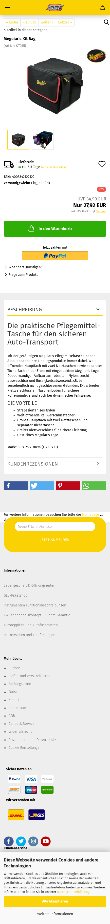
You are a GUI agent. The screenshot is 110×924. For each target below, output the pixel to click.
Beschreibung (24, 310)
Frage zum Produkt (23, 275)
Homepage (90, 515)
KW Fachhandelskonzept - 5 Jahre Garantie (37, 615)
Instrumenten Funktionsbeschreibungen (35, 605)
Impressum (17, 708)
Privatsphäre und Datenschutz (32, 740)
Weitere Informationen (55, 914)
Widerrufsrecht (20, 732)
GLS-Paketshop (15, 595)
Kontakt (15, 700)
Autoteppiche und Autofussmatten (31, 625)
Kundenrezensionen (32, 464)
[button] (16, 485)
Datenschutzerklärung (73, 892)
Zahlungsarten (20, 684)
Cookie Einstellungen (25, 748)
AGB (12, 716)
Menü (7, 7)
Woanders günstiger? (25, 267)
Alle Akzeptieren (55, 901)
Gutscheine (17, 692)
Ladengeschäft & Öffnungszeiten (29, 585)
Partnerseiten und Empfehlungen (29, 635)
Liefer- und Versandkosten (29, 676)
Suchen (14, 668)
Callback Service (22, 724)
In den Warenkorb (49, 228)
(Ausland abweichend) (54, 167)
